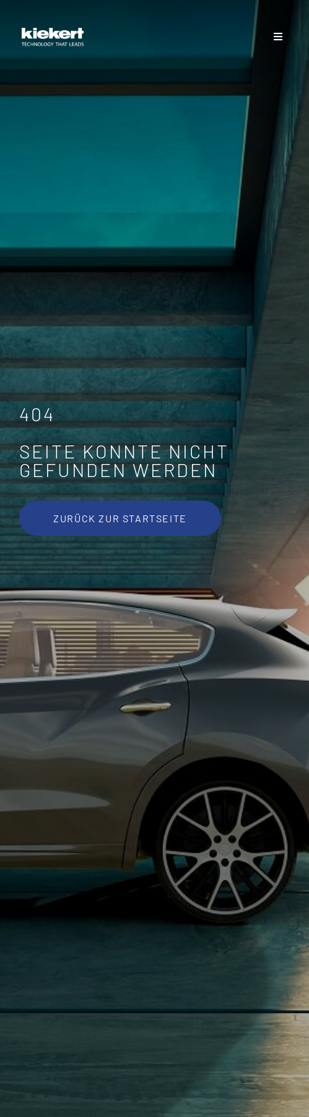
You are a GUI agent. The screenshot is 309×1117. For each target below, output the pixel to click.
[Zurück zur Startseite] (120, 518)
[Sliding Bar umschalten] (278, 37)
